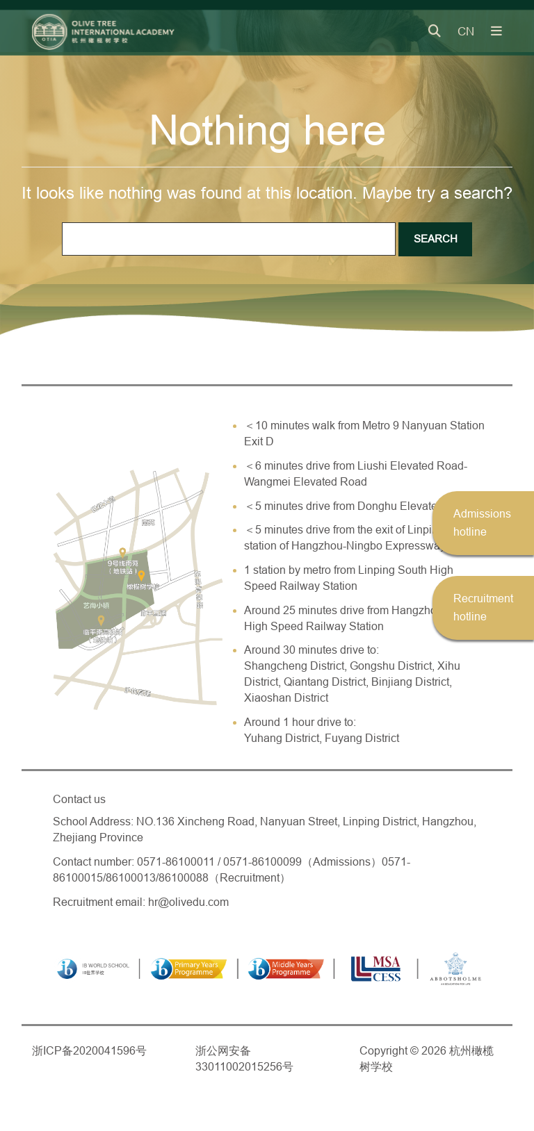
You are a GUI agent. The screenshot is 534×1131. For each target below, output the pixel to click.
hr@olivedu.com (188, 902)
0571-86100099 (262, 862)
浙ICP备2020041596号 (89, 1051)
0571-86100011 (176, 862)
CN (466, 31)
